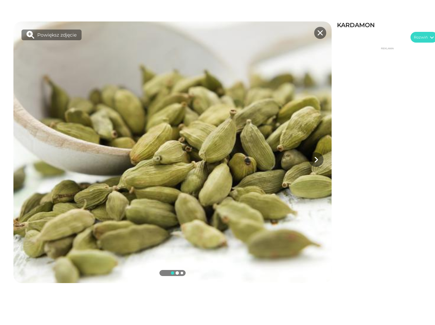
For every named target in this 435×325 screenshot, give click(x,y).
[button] (316, 159)
